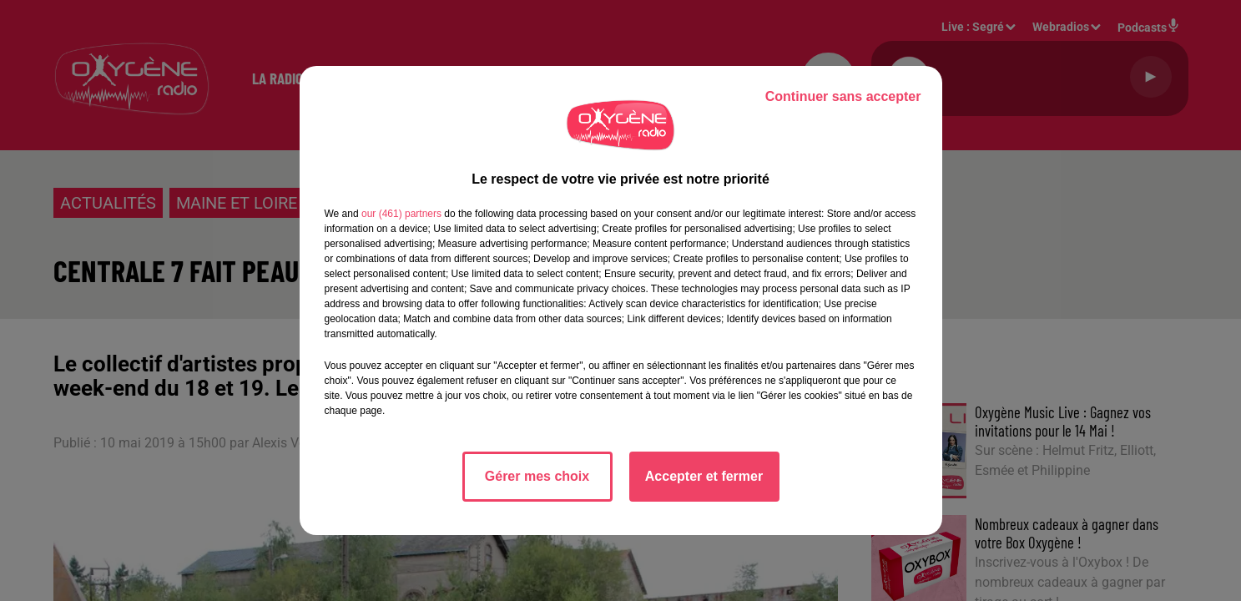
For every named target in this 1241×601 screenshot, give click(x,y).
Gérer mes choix (537, 476)
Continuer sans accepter (843, 96)
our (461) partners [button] (401, 214)
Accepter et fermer (704, 476)
